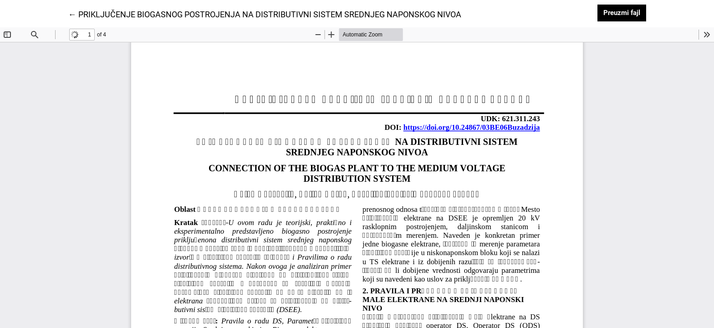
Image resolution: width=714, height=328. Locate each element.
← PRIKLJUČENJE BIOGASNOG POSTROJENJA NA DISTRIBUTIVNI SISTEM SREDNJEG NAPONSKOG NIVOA (264, 13)
